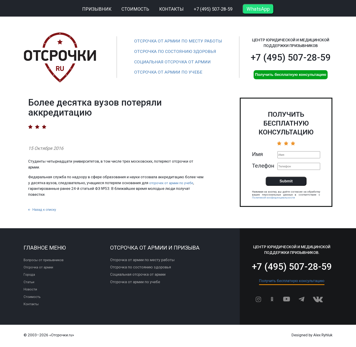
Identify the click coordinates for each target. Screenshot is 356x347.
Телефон (263, 166)
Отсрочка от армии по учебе (168, 72)
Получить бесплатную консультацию (290, 74)
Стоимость (135, 9)
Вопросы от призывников (46, 261)
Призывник (96, 9)
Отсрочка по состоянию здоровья (175, 51)
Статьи (30, 283)
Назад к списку (44, 211)
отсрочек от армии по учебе (174, 183)
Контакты (171, 9)
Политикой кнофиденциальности (273, 197)
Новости (31, 291)
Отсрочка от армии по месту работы (178, 41)
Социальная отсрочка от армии (172, 61)
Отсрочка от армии (40, 268)
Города (30, 276)
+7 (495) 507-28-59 (213, 9)
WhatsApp (258, 9)
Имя (257, 154)
